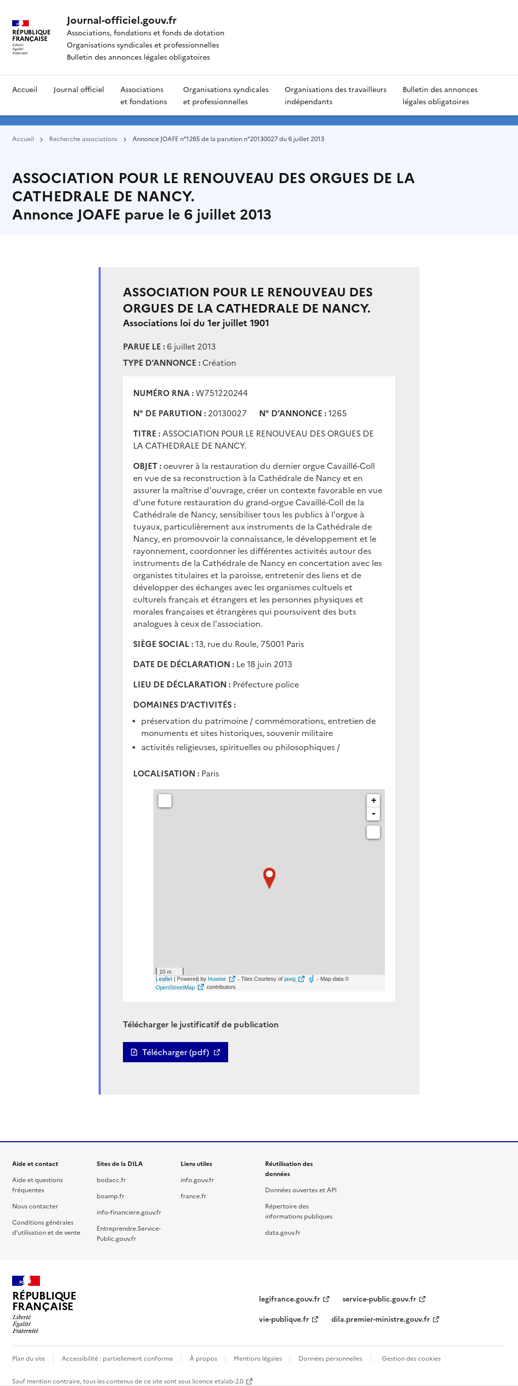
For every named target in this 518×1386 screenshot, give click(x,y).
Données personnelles (330, 1358)
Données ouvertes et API (301, 1189)
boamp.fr (110, 1195)
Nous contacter (35, 1205)
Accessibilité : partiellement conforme (117, 1358)
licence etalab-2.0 (217, 1380)
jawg (290, 979)
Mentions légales (258, 1358)
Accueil (24, 89)
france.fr (193, 1195)
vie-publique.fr (284, 1319)
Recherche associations (83, 138)
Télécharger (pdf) (175, 1052)
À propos (203, 1358)
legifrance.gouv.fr (289, 1298)
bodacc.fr (111, 1179)
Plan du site (28, 1358)
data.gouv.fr (282, 1232)
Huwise (217, 979)
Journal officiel (79, 89)
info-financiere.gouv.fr (129, 1211)
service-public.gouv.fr (379, 1298)
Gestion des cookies (411, 1358)
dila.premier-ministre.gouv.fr (380, 1319)
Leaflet (164, 979)
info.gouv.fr (197, 1179)
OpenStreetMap (175, 987)
